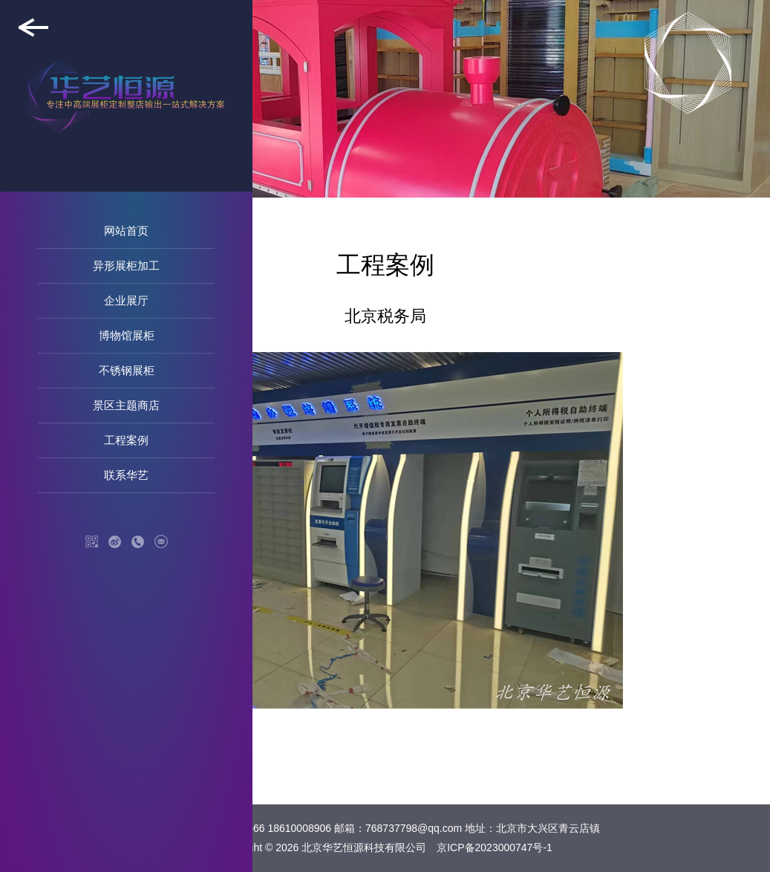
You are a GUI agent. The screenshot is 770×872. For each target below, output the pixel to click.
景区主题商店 (126, 405)
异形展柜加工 (126, 265)
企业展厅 (126, 300)
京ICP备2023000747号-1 (494, 847)
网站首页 (126, 230)
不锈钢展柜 (126, 370)
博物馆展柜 (126, 335)
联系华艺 (126, 475)
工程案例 (126, 440)
